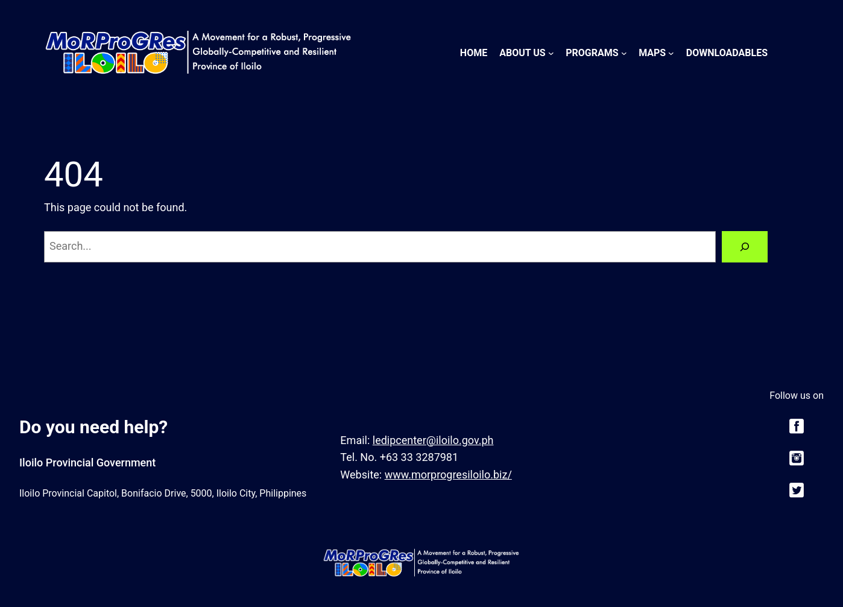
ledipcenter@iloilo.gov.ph (433, 440)
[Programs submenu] (624, 53)
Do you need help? (93, 426)
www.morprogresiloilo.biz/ (448, 474)
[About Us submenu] (551, 53)
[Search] (745, 246)
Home (473, 53)
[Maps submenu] (671, 53)
